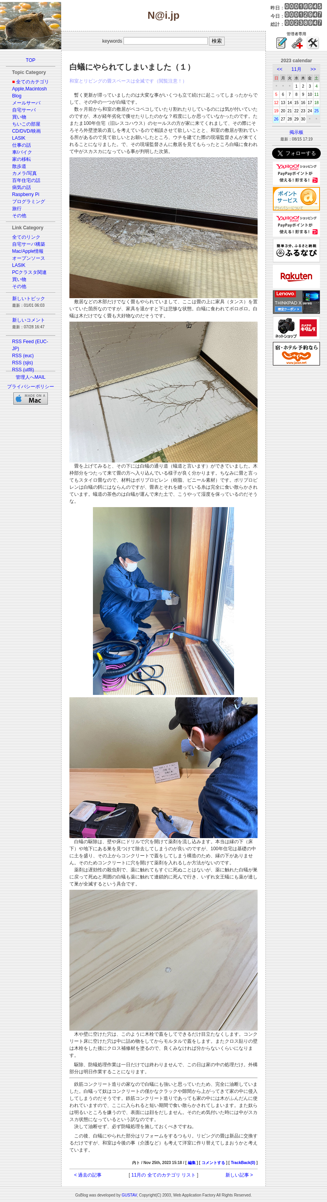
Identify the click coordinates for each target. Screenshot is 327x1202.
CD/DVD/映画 (26, 131)
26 (276, 119)
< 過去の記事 (88, 1175)
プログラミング (28, 201)
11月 (296, 69)
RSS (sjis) (22, 362)
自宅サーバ (24, 110)
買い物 (19, 117)
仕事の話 (21, 145)
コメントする (213, 1163)
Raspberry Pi (25, 194)
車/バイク (22, 152)
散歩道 (19, 166)
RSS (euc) (23, 355)
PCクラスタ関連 (29, 272)
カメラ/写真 (24, 173)
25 (316, 111)
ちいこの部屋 (26, 124)
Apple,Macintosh (29, 89)
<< (279, 69)
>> (313, 69)
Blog (17, 96)
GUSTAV (129, 1195)
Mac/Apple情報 (28, 251)
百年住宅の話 (26, 180)
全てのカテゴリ (32, 82)
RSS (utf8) (23, 369)
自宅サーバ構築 (28, 244)
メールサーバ (26, 103)
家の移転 (21, 159)
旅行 (17, 208)
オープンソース (28, 258)
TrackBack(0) (243, 1163)
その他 (19, 215)
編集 (192, 1163)
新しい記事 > (239, 1175)
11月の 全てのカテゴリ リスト (163, 1175)
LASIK (18, 138)
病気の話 (21, 187)
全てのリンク (26, 237)
